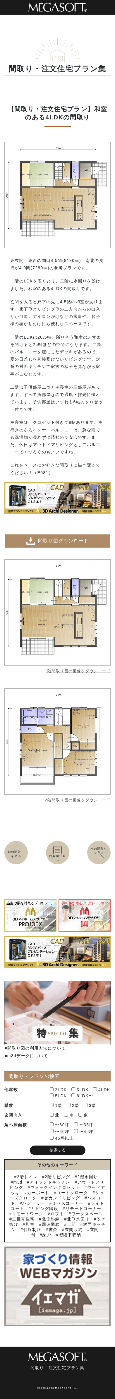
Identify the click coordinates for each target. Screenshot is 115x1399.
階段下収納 (70, 1234)
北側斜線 (51, 1219)
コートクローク (72, 1192)
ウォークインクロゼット (55, 1187)
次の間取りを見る (100, 852)
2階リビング (57, 1177)
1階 (56, 1105)
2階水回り (87, 1177)
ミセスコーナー (68, 1203)
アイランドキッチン (50, 1182)
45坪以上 (62, 1138)
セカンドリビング (62, 1198)
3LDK (80, 1089)
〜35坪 (84, 1124)
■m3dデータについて (26, 1055)
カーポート (38, 1192)
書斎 (53, 1229)
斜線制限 (32, 1229)
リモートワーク (28, 1213)
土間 (71, 1224)
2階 (73, 1105)
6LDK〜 (82, 1095)
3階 (90, 1105)
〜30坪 (59, 1124)
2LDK (58, 1089)
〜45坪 (84, 1131)
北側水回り (78, 1219)
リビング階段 (44, 1208)
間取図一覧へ (57, 854)
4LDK (101, 1089)
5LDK (58, 1095)
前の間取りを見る (16, 852)
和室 (30, 1224)
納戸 (47, 1234)
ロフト (57, 1213)
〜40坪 (59, 1131)
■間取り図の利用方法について (35, 1048)
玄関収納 (74, 1229)
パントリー (33, 1203)
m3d (17, 1182)
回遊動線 (51, 1224)
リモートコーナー (84, 1208)
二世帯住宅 (23, 1219)
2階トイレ (27, 1177)
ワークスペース (87, 1213)
